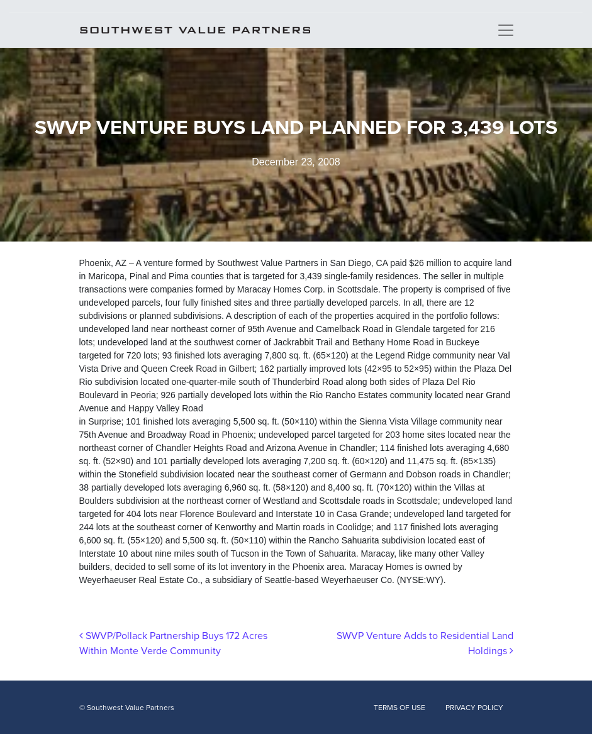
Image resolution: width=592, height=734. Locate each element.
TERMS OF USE (399, 707)
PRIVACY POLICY (474, 707)
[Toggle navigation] (506, 30)
